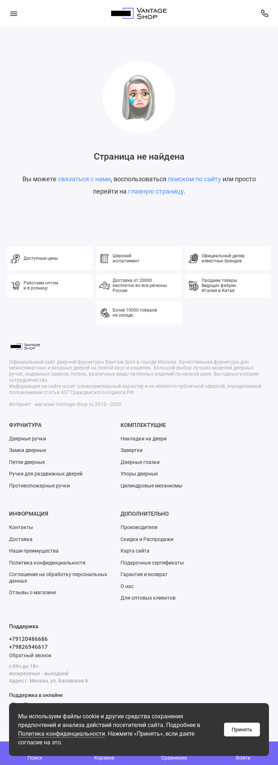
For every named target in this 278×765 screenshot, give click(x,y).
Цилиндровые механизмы (151, 486)
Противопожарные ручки (39, 486)
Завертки (132, 450)
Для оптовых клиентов (148, 598)
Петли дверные (27, 462)
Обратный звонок (30, 655)
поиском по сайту (194, 179)
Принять (242, 729)
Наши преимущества (34, 551)
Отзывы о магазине (32, 592)
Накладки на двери (144, 438)
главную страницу (156, 191)
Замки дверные (27, 450)
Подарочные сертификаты (152, 563)
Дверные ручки (27, 438)
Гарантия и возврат (144, 574)
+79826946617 (28, 647)
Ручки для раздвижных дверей (46, 474)
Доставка (21, 539)
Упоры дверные (139, 474)
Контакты (21, 527)
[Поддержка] (264, 13)
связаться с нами (84, 179)
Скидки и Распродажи (147, 539)
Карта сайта (135, 551)
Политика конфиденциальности (61, 733)
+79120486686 (28, 639)
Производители (139, 527)
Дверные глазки (140, 462)
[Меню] (13, 13)
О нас (127, 586)
